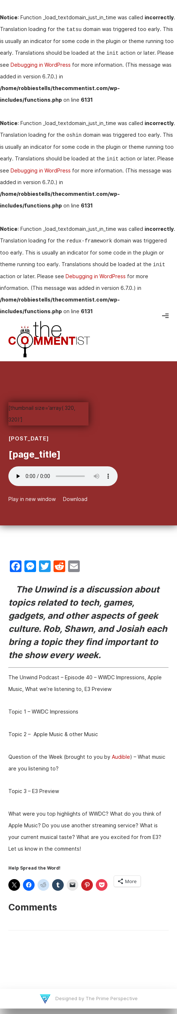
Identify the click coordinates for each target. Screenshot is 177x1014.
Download (75, 499)
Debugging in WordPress (41, 65)
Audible (121, 757)
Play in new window (32, 499)
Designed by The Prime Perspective (96, 998)
